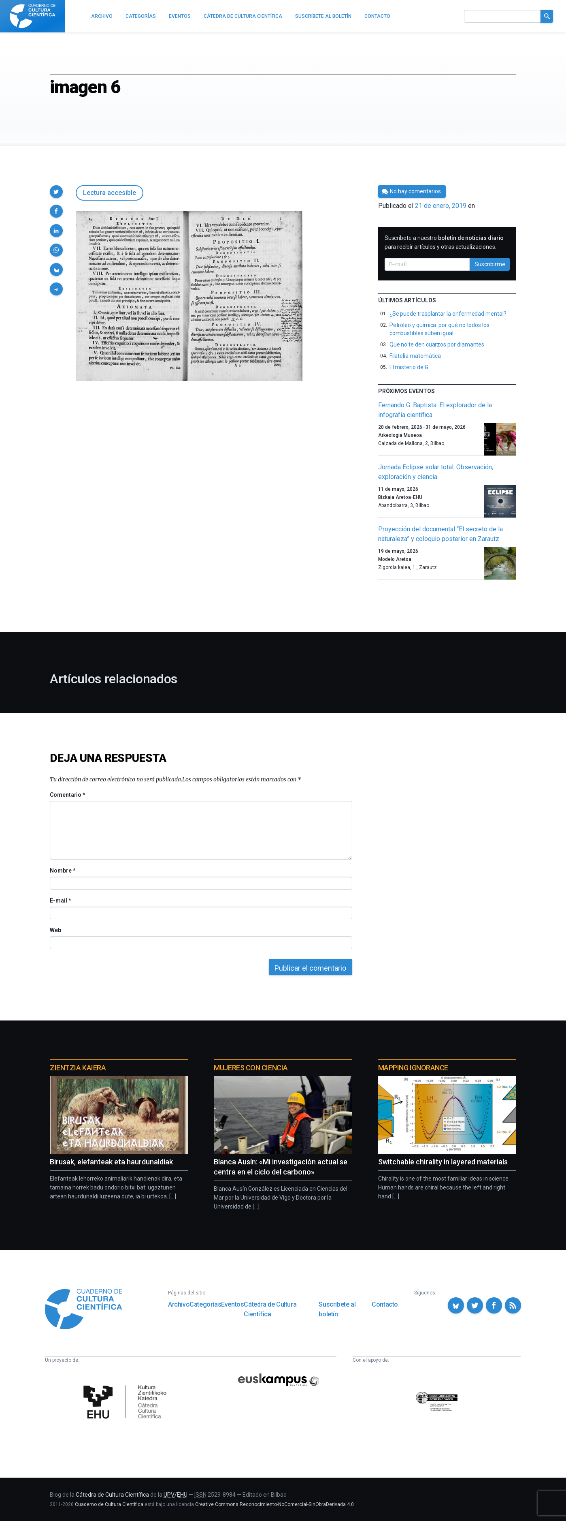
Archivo (178, 1304)
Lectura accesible (109, 193)
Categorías (205, 1304)
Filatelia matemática (415, 356)
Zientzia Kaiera (78, 1067)
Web (55, 930)
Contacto (385, 1304)
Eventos (232, 1304)
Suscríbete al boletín (337, 1309)
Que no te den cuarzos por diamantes (437, 344)
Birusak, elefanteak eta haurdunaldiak (111, 1161)
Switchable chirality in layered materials (443, 1161)
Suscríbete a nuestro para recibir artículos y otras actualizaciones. (444, 242)
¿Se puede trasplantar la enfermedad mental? (447, 313)
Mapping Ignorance (413, 1067)
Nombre (62, 870)
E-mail (60, 900)
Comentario (67, 795)
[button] (56, 191)
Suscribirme (490, 264)
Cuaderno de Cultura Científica (109, 1504)
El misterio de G (408, 367)
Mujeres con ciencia (250, 1067)
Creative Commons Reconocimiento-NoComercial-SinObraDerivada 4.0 (274, 1504)
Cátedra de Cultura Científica (270, 1309)
